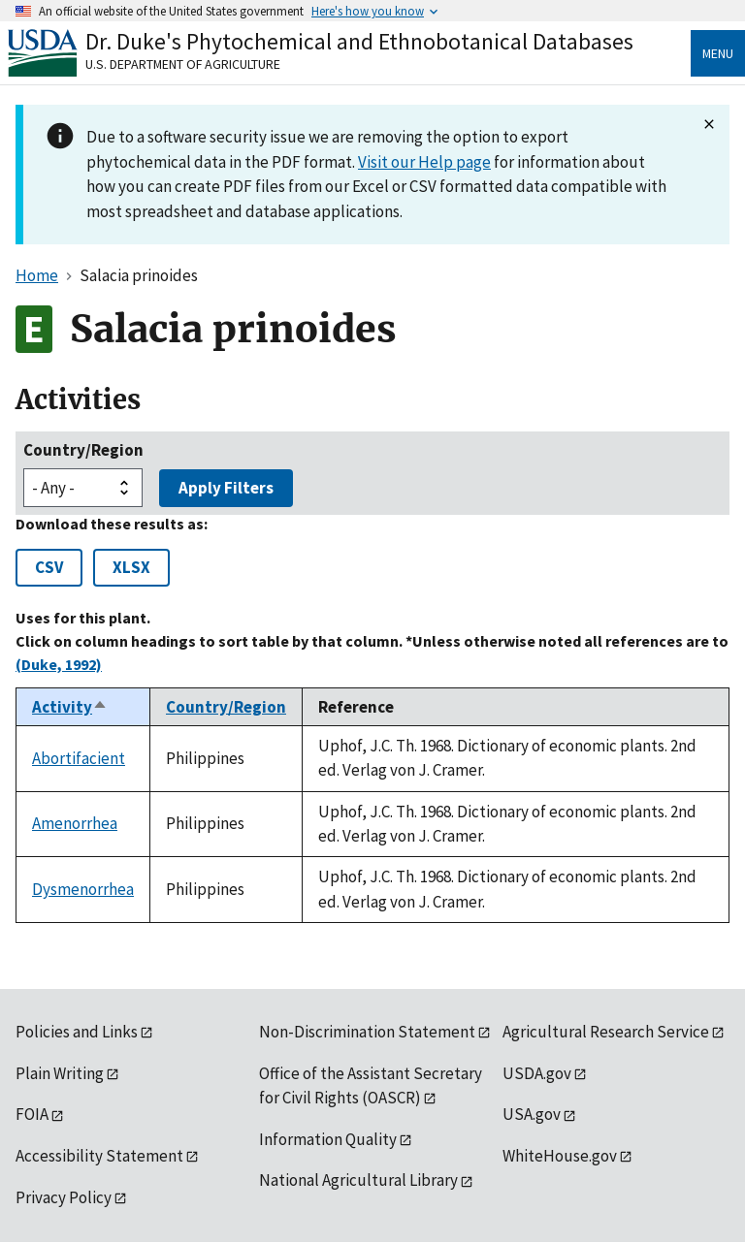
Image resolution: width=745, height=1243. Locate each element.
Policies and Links (77, 1031)
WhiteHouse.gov (559, 1155)
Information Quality (328, 1139)
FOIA (32, 1114)
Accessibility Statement (99, 1155)
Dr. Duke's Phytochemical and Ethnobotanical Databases (359, 41)
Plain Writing (60, 1073)
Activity (70, 706)
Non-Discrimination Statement (367, 1031)
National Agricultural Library (358, 1180)
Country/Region (83, 450)
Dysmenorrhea (83, 889)
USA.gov (531, 1114)
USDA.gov (536, 1073)
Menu (717, 53)
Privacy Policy (64, 1197)
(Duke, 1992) (59, 664)
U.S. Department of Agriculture (182, 64)
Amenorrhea (74, 823)
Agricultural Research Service (605, 1031)
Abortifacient (78, 758)
